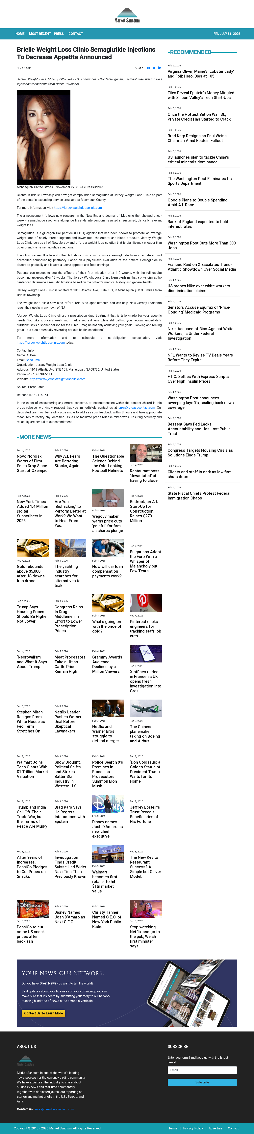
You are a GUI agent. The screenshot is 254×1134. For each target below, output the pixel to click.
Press (59, 34)
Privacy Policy (193, 1128)
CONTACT (75, 34)
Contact (233, 1128)
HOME (19, 34)
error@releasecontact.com (136, 407)
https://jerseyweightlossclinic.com (78, 208)
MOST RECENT (40, 34)
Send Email (33, 360)
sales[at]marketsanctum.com (54, 1109)
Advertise (215, 1128)
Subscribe (202, 1082)
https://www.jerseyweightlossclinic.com (57, 379)
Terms (173, 1128)
